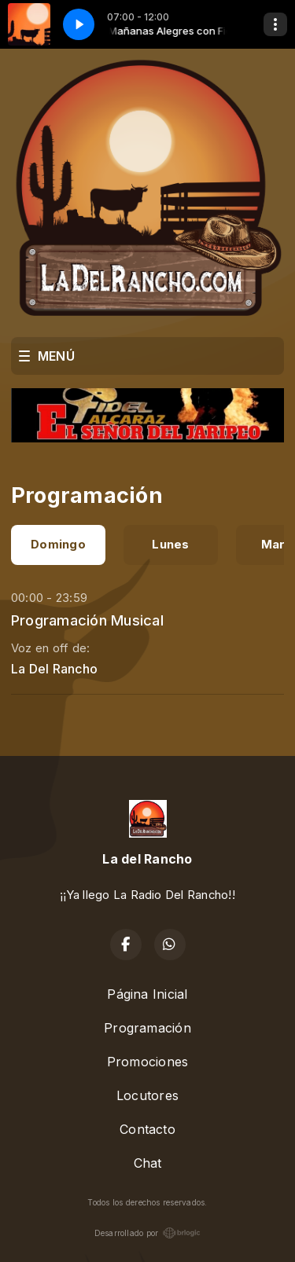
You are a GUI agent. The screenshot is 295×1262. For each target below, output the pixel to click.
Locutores (147, 1095)
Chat (148, 1163)
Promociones (148, 1061)
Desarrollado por (147, 1232)
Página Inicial (147, 994)
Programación (147, 1028)
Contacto (147, 1129)
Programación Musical (87, 620)
